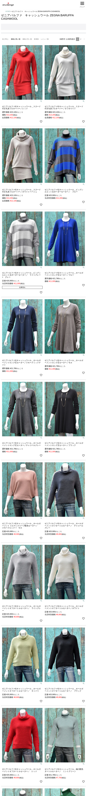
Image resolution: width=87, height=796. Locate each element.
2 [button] (80, 39)
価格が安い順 (27, 39)
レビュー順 (45, 39)
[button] (84, 39)
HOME (7, 11)
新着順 (36, 39)
